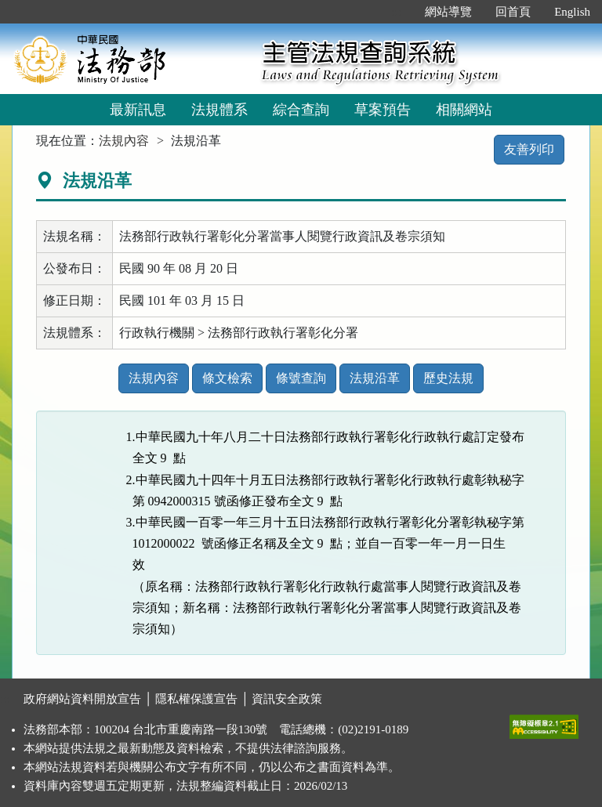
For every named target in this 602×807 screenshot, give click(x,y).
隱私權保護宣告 (196, 699)
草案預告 (382, 110)
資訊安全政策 (287, 699)
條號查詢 (301, 378)
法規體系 (219, 110)
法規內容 (124, 140)
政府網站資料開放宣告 (82, 699)
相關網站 (464, 110)
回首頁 (513, 11)
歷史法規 (448, 378)
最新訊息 (138, 110)
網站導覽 (448, 11)
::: (397, 11)
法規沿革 (375, 378)
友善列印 (529, 149)
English (572, 11)
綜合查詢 (301, 110)
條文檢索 (227, 378)
